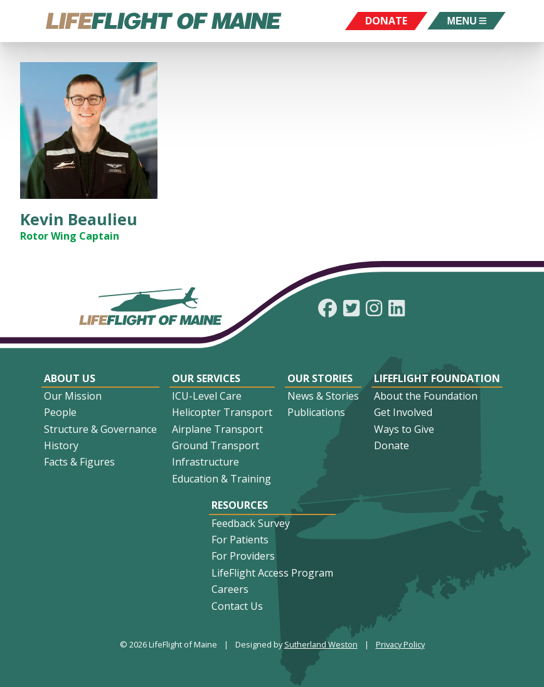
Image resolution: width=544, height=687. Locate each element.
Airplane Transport (217, 429)
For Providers (243, 556)
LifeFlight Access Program (272, 573)
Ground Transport (215, 445)
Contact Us (237, 606)
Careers (229, 589)
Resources (239, 505)
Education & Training (221, 479)
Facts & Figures (79, 462)
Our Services (206, 378)
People (60, 412)
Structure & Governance (100, 429)
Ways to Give (404, 429)
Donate (391, 445)
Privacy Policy (400, 644)
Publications (316, 412)
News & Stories (323, 396)
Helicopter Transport (222, 412)
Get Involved (403, 412)
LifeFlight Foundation (437, 378)
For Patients (240, 539)
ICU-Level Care (207, 396)
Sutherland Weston (321, 644)
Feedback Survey (250, 523)
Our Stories (320, 378)
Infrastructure (205, 462)
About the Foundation (425, 396)
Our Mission (73, 396)
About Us (69, 378)
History (61, 445)
